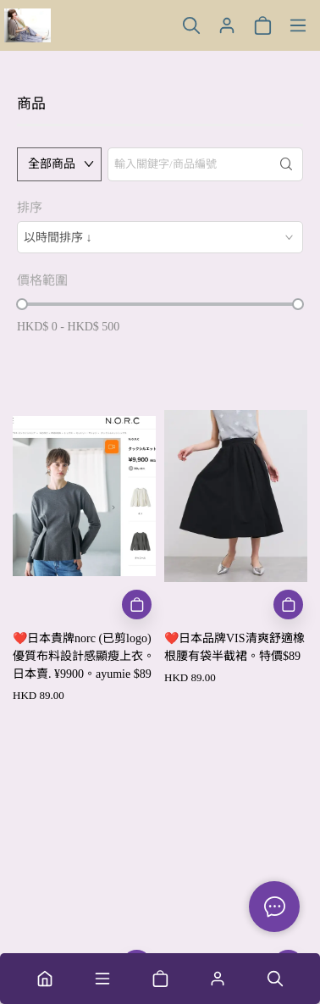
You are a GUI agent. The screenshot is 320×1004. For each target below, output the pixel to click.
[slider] (22, 304)
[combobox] (160, 237)
